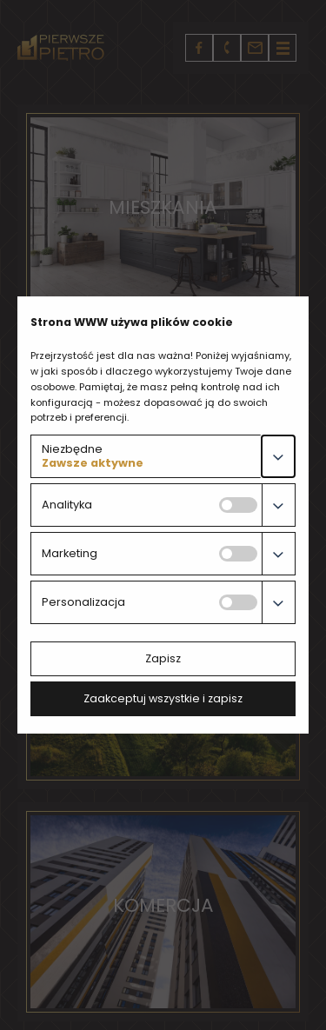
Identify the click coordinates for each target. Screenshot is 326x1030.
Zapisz (163, 658)
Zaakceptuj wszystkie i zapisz (163, 698)
